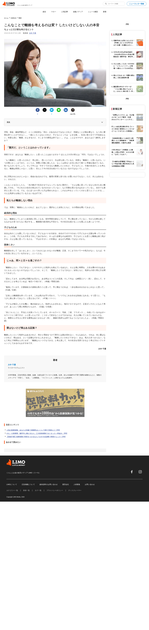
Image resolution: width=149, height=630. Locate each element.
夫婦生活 (13, 18)
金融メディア (78, 12)
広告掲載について (28, 484)
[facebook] (131, 471)
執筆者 (29, 33)
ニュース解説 (93, 12)
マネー (53, 12)
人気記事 (64, 12)
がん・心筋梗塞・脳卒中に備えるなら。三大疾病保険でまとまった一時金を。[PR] (36, 433)
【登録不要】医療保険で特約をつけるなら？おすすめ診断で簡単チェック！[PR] (35, 437)
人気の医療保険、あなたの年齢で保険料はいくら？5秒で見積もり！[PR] (33, 430)
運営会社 (65, 484)
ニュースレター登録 (136, 4)
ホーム (6, 18)
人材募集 (77, 484)
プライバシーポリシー (55, 490)
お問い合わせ (90, 484)
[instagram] (140, 471)
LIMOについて (11, 484)
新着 (104, 12)
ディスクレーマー (74, 490)
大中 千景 (12, 365)
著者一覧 (26, 490)
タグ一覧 (38, 490)
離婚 (20, 18)
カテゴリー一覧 (12, 490)
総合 (44, 12)
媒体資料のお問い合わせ (49, 484)
